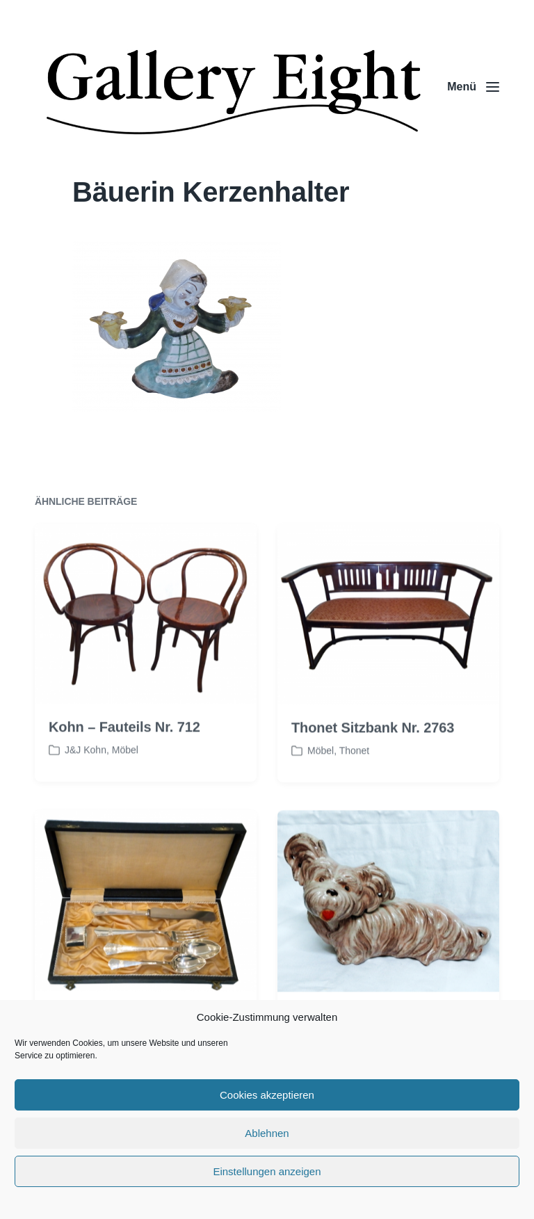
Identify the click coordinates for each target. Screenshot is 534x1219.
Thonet (354, 779)
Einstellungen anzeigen (267, 1171)
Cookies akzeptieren (267, 1095)
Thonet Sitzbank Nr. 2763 (372, 756)
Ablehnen (267, 1133)
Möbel (125, 779)
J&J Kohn (85, 779)
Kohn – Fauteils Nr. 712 (124, 756)
